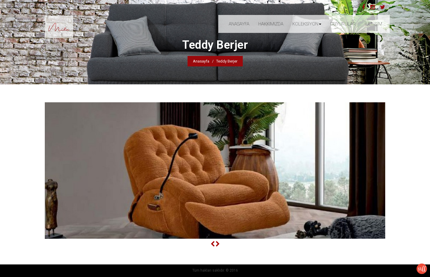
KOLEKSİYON (306, 24)
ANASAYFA (239, 24)
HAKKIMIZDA (270, 24)
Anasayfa (201, 61)
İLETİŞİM (373, 24)
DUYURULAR (343, 24)
